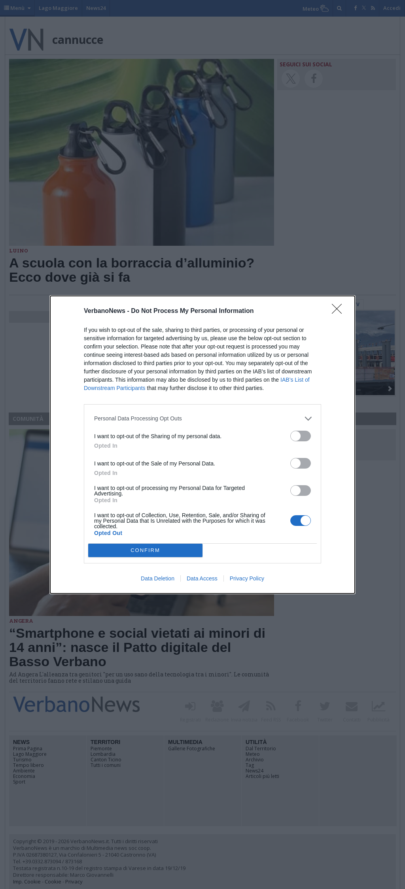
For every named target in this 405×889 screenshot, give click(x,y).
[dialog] (202, 444)
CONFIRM (145, 550)
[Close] (339, 311)
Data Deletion (157, 578)
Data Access (202, 578)
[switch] (300, 436)
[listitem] (202, 418)
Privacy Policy (247, 578)
